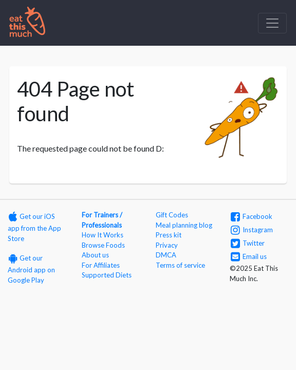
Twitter (248, 243)
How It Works (102, 235)
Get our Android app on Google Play (31, 269)
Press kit (168, 235)
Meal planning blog (184, 225)
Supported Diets (107, 275)
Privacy (167, 245)
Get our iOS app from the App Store (34, 227)
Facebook (251, 216)
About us (95, 255)
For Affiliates (101, 265)
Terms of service (180, 265)
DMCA (166, 255)
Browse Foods (103, 245)
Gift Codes (172, 215)
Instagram (252, 230)
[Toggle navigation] (272, 23)
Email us (249, 256)
